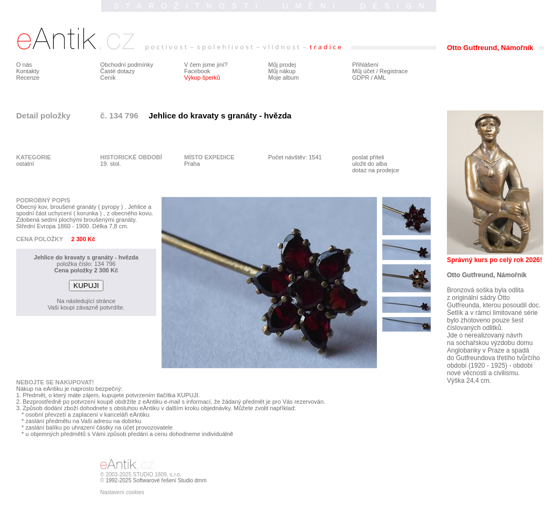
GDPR (360, 77)
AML (380, 77)
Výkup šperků (202, 77)
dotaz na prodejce (375, 170)
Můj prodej (282, 64)
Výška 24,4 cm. (469, 380)
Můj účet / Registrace (380, 71)
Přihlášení (365, 64)
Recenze (27, 77)
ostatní (25, 163)
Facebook (197, 71)
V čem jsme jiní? (206, 64)
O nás (24, 64)
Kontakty (27, 71)
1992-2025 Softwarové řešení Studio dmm (156, 480)
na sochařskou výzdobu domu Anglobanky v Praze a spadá (490, 346)
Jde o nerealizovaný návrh (484, 335)
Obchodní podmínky (126, 64)
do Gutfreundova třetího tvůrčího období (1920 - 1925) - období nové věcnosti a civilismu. (493, 365)
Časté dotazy (117, 71)
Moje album (283, 77)
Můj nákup (282, 71)
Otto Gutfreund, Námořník (487, 275)
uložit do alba (369, 163)
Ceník (108, 77)
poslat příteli (368, 157)
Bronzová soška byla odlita (485, 290)
